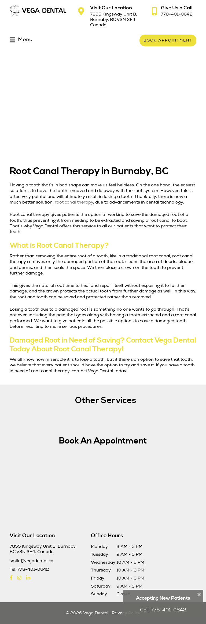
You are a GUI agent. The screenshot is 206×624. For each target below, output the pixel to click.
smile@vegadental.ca (31, 560)
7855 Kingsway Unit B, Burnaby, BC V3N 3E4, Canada (113, 20)
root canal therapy (74, 202)
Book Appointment (168, 40)
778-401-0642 (177, 14)
